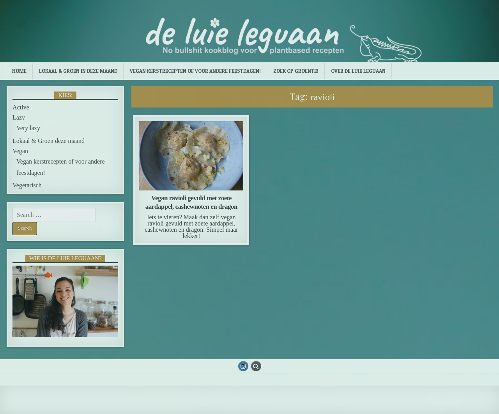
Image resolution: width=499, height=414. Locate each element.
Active (20, 107)
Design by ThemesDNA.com (249, 406)
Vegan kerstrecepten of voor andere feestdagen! (195, 71)
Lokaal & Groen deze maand (48, 140)
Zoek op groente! (296, 71)
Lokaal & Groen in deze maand (78, 71)
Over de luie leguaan (358, 71)
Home (19, 71)
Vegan (20, 151)
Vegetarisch (27, 185)
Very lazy (28, 128)
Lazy (18, 117)
